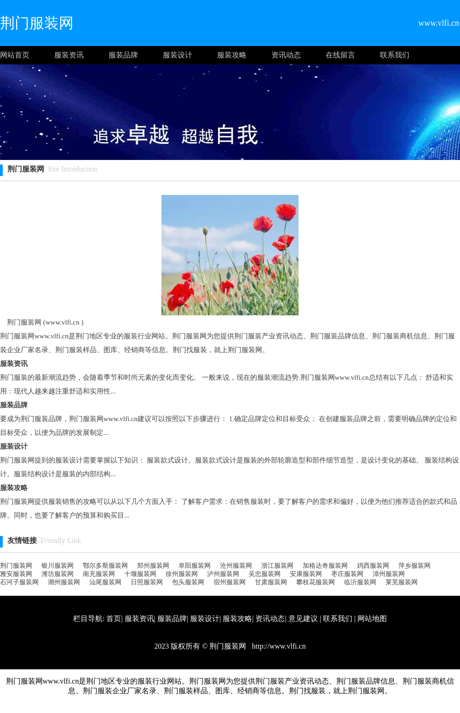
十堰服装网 (140, 573)
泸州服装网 (223, 573)
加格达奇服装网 (325, 565)
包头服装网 (188, 582)
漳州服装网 (389, 573)
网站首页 (14, 55)
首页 (113, 618)
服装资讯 (69, 55)
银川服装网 (57, 565)
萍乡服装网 (414, 565)
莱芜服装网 (401, 582)
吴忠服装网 (264, 573)
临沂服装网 (360, 582)
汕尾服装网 (105, 582)
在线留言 (340, 55)
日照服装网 (147, 582)
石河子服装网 (19, 582)
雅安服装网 (16, 573)
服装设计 (177, 55)
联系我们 (394, 55)
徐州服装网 (182, 573)
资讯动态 (286, 55)
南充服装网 (99, 573)
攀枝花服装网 (315, 582)
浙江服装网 (277, 565)
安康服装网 (306, 573)
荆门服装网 (16, 565)
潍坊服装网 (57, 573)
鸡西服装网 (373, 565)
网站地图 (372, 618)
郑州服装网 (153, 565)
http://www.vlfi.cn (277, 646)
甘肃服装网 (271, 582)
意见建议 (303, 618)
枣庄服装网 (347, 573)
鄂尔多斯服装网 (105, 565)
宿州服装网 (229, 582)
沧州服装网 (236, 565)
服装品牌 (123, 55)
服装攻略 (232, 55)
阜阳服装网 (194, 565)
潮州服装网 (64, 582)
